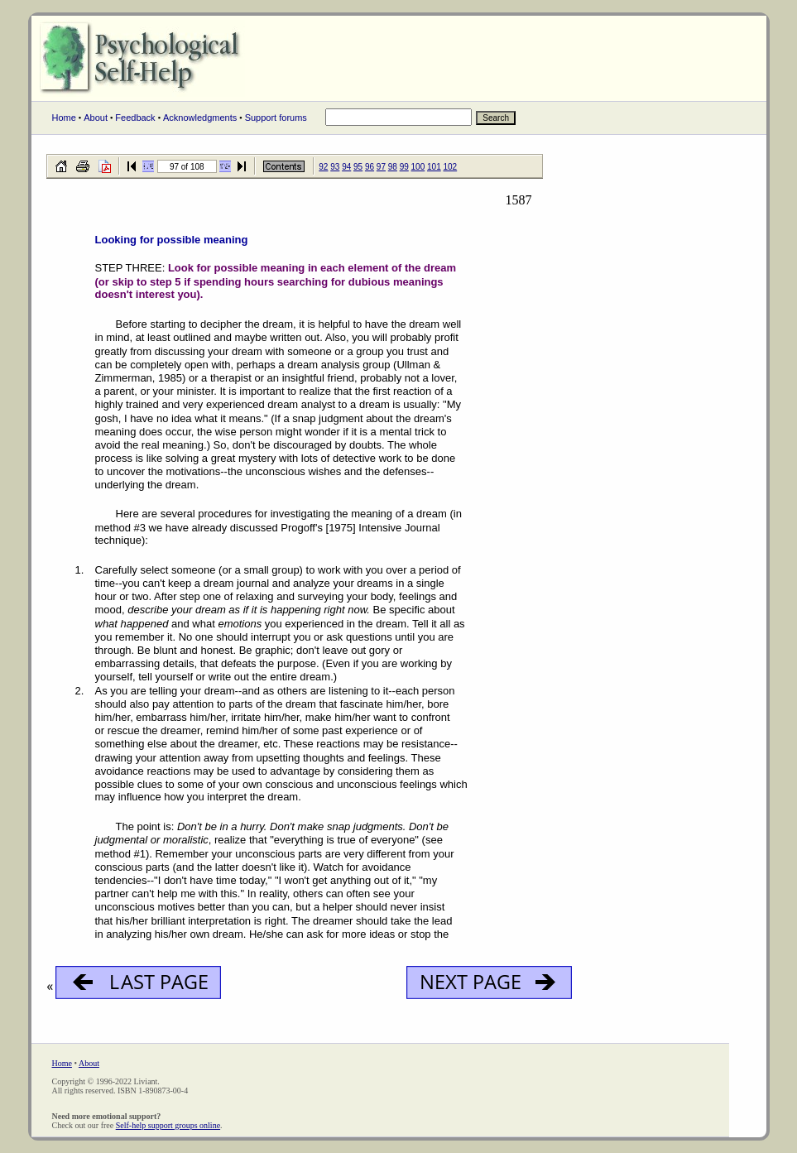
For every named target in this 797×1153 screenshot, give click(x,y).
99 (404, 166)
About (96, 118)
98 (392, 166)
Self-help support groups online (168, 1125)
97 (381, 166)
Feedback (135, 118)
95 (357, 166)
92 (323, 166)
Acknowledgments (200, 118)
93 (334, 166)
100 (418, 166)
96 (369, 166)
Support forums (276, 118)
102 (451, 166)
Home (64, 118)
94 (346, 166)
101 (434, 166)
